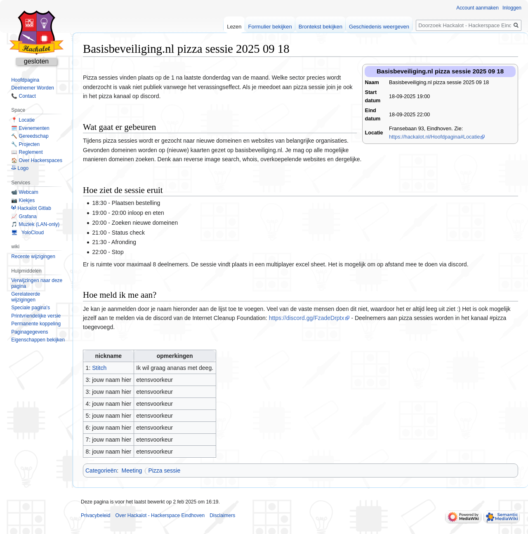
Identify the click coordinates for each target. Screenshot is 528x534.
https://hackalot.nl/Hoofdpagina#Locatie (434, 137)
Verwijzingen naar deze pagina (36, 283)
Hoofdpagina (25, 80)
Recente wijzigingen (33, 256)
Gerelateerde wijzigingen (25, 297)
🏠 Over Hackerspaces (36, 160)
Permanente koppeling (36, 324)
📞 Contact (23, 96)
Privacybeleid (95, 515)
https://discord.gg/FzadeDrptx (306, 318)
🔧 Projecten (25, 144)
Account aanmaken (477, 8)
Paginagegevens (29, 332)
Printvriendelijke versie (36, 316)
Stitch (99, 368)
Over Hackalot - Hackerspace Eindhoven (160, 515)
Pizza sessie (164, 470)
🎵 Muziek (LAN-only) (35, 224)
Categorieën (101, 470)
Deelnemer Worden (32, 88)
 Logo (19, 168)
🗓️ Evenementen (30, 128)
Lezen (234, 27)
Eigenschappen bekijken (38, 340)
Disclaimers (222, 515)
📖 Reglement (26, 152)
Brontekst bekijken (320, 27)
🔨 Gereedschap (29, 136)
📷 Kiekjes (23, 200)
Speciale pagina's (30, 308)
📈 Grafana (24, 216)
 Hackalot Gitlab (31, 208)
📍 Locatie (23, 120)
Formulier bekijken (270, 27)
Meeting (132, 470)
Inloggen (511, 8)
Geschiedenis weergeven (379, 27)
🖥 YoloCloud (27, 232)
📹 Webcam (24, 192)
